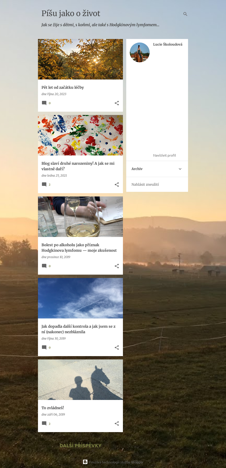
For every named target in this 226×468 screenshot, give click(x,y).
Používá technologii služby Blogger (113, 462)
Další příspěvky (81, 445)
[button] (116, 103)
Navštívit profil (164, 155)
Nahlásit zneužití (145, 184)
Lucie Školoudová (167, 44)
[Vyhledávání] (185, 14)
